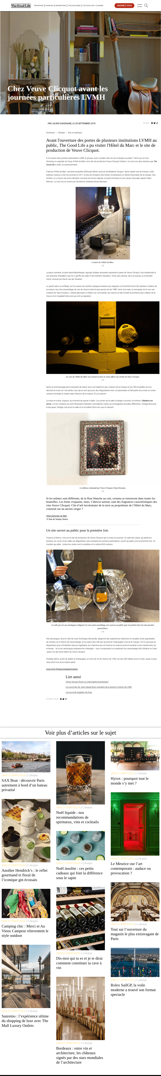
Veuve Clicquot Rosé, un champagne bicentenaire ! (87, 682)
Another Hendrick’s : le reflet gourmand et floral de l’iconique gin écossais (25, 875)
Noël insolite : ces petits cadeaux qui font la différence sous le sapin (79, 873)
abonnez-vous (124, 5)
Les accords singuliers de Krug (79, 692)
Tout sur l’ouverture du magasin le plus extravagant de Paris (135, 934)
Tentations (38, 5)
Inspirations (60, 5)
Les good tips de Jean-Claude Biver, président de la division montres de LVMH (99, 687)
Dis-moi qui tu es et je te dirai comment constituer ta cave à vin (79, 963)
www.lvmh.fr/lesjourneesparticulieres (62, 669)
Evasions (49, 5)
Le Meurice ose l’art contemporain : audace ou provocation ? (131, 868)
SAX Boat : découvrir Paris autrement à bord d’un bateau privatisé (24, 785)
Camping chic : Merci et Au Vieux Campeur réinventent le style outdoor (25, 931)
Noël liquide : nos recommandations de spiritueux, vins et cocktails (77, 817)
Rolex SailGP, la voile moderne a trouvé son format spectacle (133, 990)
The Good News (74, 5)
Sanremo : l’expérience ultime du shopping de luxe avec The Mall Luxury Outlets (25, 1021)
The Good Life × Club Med (93, 5)
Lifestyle (19, 79)
